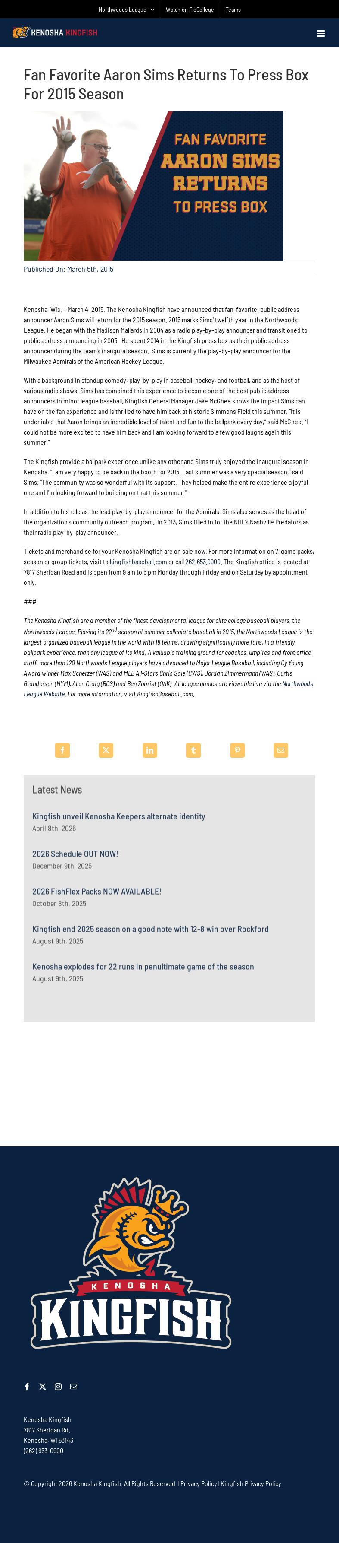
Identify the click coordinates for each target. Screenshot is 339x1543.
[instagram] (58, 1386)
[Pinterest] (237, 750)
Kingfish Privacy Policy (251, 1483)
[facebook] (27, 1386)
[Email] (280, 750)
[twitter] (42, 1386)
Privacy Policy (198, 1483)
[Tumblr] (193, 750)
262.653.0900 (203, 562)
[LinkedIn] (149, 750)
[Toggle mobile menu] (321, 33)
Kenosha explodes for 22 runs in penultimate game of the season (143, 969)
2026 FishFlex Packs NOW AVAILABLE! (97, 894)
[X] (105, 750)
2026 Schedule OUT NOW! (75, 856)
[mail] (73, 1386)
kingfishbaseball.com (138, 562)
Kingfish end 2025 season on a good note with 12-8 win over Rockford (150, 932)
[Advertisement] (169, 1084)
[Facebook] (62, 750)
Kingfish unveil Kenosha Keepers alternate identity (118, 819)
